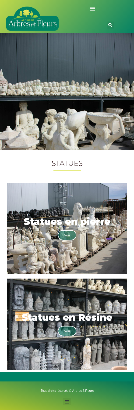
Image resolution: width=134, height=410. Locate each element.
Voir (67, 235)
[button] (92, 8)
